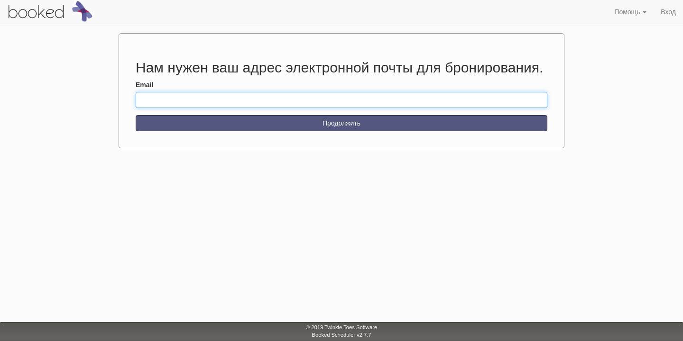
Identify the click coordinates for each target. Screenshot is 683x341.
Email (144, 85)
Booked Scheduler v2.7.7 (341, 335)
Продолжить (341, 123)
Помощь (630, 12)
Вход (668, 12)
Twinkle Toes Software (350, 327)
